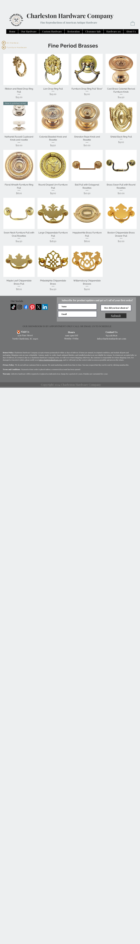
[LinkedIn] (45, 307)
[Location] (18, 332)
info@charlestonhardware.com (111, 338)
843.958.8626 (111, 335)
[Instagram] (20, 307)
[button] (133, 23)
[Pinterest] (32, 307)
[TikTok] (13, 307)
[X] (38, 307)
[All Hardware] (13, 42)
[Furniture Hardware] (17, 47)
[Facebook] (26, 307)
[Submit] (116, 315)
